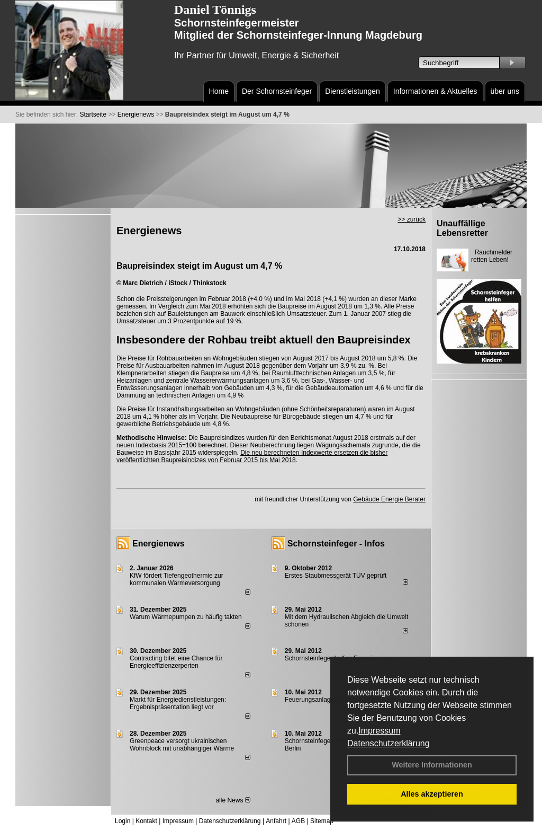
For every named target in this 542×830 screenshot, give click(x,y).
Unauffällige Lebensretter (462, 228)
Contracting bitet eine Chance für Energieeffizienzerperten (176, 662)
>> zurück (412, 219)
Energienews (158, 543)
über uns (505, 91)
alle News (232, 800)
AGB (298, 821)
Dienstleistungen (352, 91)
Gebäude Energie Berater (389, 499)
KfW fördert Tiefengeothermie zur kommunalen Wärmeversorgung (176, 579)
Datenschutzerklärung (388, 743)
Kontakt (146, 821)
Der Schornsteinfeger (277, 91)
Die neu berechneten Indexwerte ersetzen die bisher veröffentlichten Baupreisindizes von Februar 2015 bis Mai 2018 (251, 456)
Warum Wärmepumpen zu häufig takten (186, 617)
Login (122, 821)
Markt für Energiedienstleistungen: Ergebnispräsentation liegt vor (178, 703)
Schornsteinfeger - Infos (336, 543)
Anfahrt (276, 821)
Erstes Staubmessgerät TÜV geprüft (336, 575)
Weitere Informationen (432, 765)
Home (219, 91)
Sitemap (321, 821)
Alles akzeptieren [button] (432, 794)
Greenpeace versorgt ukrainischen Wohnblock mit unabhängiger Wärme (182, 744)
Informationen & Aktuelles (435, 91)
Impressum (379, 730)
